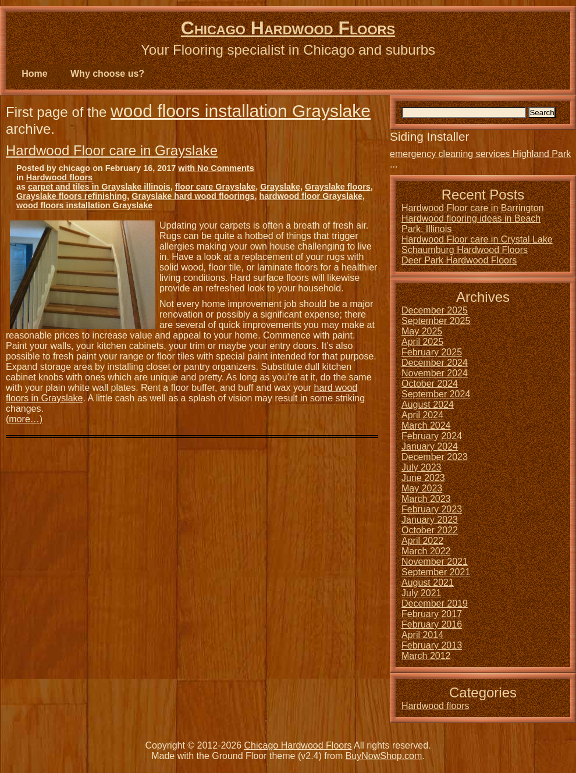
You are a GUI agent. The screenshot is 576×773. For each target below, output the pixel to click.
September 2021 (435, 572)
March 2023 (426, 499)
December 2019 (434, 603)
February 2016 (431, 624)
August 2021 (427, 582)
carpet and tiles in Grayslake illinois (99, 186)
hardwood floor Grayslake (310, 196)
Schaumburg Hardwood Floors (464, 250)
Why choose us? (107, 74)
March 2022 (426, 551)
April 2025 (422, 342)
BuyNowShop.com (384, 756)
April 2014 (422, 635)
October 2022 (429, 530)
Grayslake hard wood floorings (192, 196)
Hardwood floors (59, 177)
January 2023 (429, 520)
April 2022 (422, 541)
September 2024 (435, 394)
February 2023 (431, 509)
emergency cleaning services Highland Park (480, 154)
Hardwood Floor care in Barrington (472, 208)
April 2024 (422, 415)
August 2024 (427, 404)
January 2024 (429, 446)
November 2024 (434, 373)
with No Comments (216, 168)
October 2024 (429, 384)
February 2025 (431, 352)
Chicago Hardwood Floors (288, 27)
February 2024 (431, 436)
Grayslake (280, 186)
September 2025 (435, 321)
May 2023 (421, 488)
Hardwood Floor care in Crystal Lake (477, 239)
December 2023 (434, 457)
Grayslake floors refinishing (71, 196)
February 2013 (431, 645)
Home (34, 74)
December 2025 (434, 310)
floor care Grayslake (215, 186)
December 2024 (434, 363)
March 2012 (426, 656)
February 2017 (431, 614)
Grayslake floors (338, 186)
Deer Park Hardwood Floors (459, 260)
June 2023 (423, 478)
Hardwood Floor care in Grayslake (112, 150)
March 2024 (426, 425)
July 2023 (421, 467)
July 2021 (421, 593)
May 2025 (421, 331)
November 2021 (434, 562)
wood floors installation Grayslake (241, 110)
